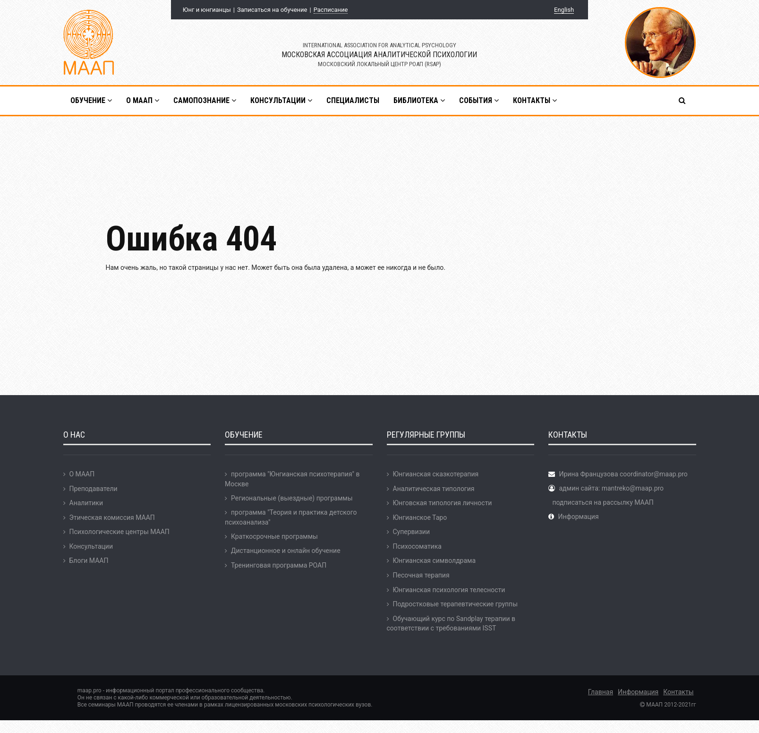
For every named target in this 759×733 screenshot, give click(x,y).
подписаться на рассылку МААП (602, 502)
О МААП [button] (142, 100)
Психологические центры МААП (119, 531)
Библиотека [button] (419, 100)
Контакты (678, 692)
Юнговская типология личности (442, 503)
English (564, 9)
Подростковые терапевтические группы (455, 604)
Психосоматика (417, 546)
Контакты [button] (535, 100)
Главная (600, 692)
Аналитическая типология (434, 488)
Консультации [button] (281, 100)
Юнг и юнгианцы (207, 9)
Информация (578, 516)
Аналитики (86, 503)
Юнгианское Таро (420, 517)
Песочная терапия (421, 575)
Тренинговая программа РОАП (278, 565)
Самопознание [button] (204, 100)
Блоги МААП (89, 560)
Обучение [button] (91, 100)
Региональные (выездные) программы (292, 498)
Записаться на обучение (272, 9)
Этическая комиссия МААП (112, 517)
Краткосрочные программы (274, 536)
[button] (683, 100)
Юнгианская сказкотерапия (436, 474)
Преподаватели (93, 488)
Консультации (91, 546)
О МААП (82, 474)
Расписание (331, 9)
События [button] (479, 100)
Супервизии (411, 531)
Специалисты (352, 100)
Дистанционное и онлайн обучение (286, 550)
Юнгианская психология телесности (449, 590)
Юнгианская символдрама (434, 560)
